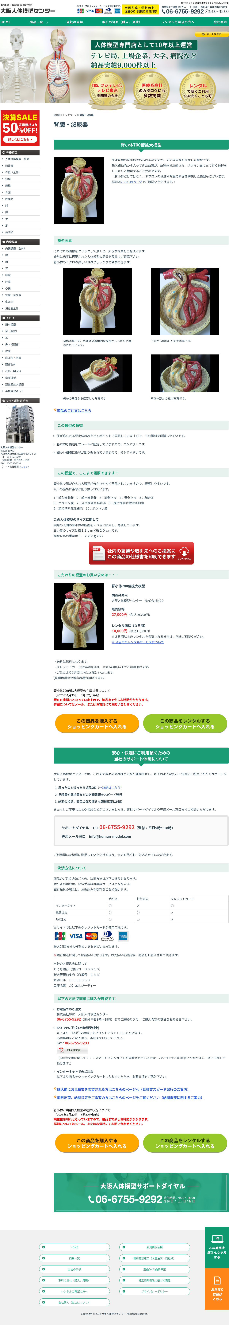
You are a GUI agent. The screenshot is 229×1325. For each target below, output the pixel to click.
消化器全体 (12, 308)
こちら (24, 466)
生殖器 (9, 301)
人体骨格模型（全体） (18, 159)
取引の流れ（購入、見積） (122, 22)
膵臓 (8, 275)
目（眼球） (12, 331)
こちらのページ (131, 181)
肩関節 (9, 232)
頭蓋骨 (9, 165)
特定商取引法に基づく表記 (155, 1280)
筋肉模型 (10, 324)
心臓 (8, 288)
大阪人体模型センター (113, 1313)
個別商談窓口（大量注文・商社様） (154, 1258)
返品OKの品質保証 (154, 1269)
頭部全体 (10, 364)
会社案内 (220, 22)
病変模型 (10, 378)
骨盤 (8, 192)
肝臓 (8, 281)
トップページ (70, 114)
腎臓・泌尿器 (13, 295)
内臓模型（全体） (16, 248)
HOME (6, 22)
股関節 (9, 199)
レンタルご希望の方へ (178, 22)
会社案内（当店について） (74, 1302)
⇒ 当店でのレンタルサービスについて (138, 642)
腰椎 (8, 185)
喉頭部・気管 (13, 358)
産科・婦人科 (13, 371)
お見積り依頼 (155, 1247)
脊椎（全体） (13, 172)
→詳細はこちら (109, 787)
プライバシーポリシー (154, 1291)
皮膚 (8, 351)
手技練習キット (14, 391)
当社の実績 (74, 22)
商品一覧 (36, 22)
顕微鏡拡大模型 (14, 384)
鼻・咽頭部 (12, 344)
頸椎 (8, 179)
